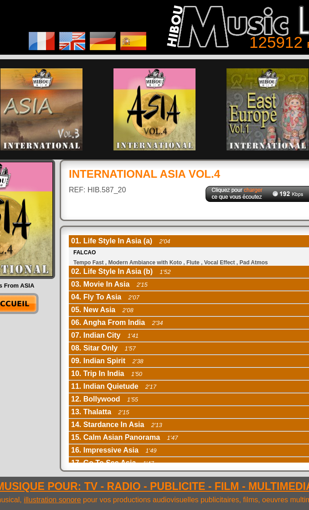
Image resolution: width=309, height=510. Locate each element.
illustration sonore (52, 500)
